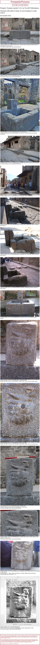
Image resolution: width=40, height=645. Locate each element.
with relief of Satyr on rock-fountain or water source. (18, 12)
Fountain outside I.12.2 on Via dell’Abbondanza (9, 317)
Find (24, 5)
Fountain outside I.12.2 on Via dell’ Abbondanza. (10, 626)
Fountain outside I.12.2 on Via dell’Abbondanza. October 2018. (13, 505)
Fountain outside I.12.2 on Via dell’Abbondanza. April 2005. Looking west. (15, 287)
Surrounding (19, 5)
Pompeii (14, 5)
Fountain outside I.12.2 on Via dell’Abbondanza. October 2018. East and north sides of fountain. (19, 75)
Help (27, 5)
